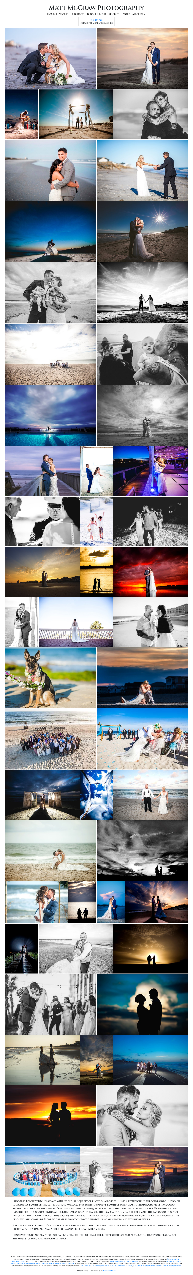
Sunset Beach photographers (36, 1264)
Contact (77, 14)
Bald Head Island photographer (93, 1266)
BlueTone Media (109, 1271)
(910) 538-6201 (96, 20)
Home (51, 14)
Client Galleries (108, 14)
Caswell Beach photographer (120, 1266)
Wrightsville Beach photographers (123, 1261)
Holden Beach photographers (61, 1264)
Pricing (63, 14)
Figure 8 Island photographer (168, 1266)
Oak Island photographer (144, 1266)
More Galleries (134, 14)
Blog (90, 14)
